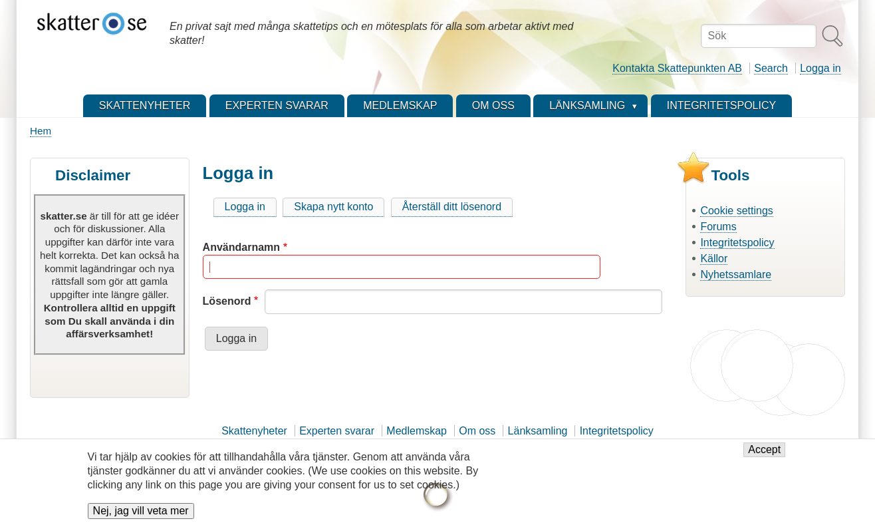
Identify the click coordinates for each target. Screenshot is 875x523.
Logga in (820, 68)
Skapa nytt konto (333, 206)
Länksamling (538, 430)
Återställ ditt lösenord (451, 206)
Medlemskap (416, 430)
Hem (40, 130)
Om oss (477, 430)
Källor (713, 258)
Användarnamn (241, 247)
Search (771, 68)
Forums (718, 226)
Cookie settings (736, 210)
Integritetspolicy (737, 242)
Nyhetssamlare (735, 274)
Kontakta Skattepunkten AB (677, 68)
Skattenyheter (254, 430)
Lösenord (227, 301)
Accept (764, 457)
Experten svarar (336, 430)
